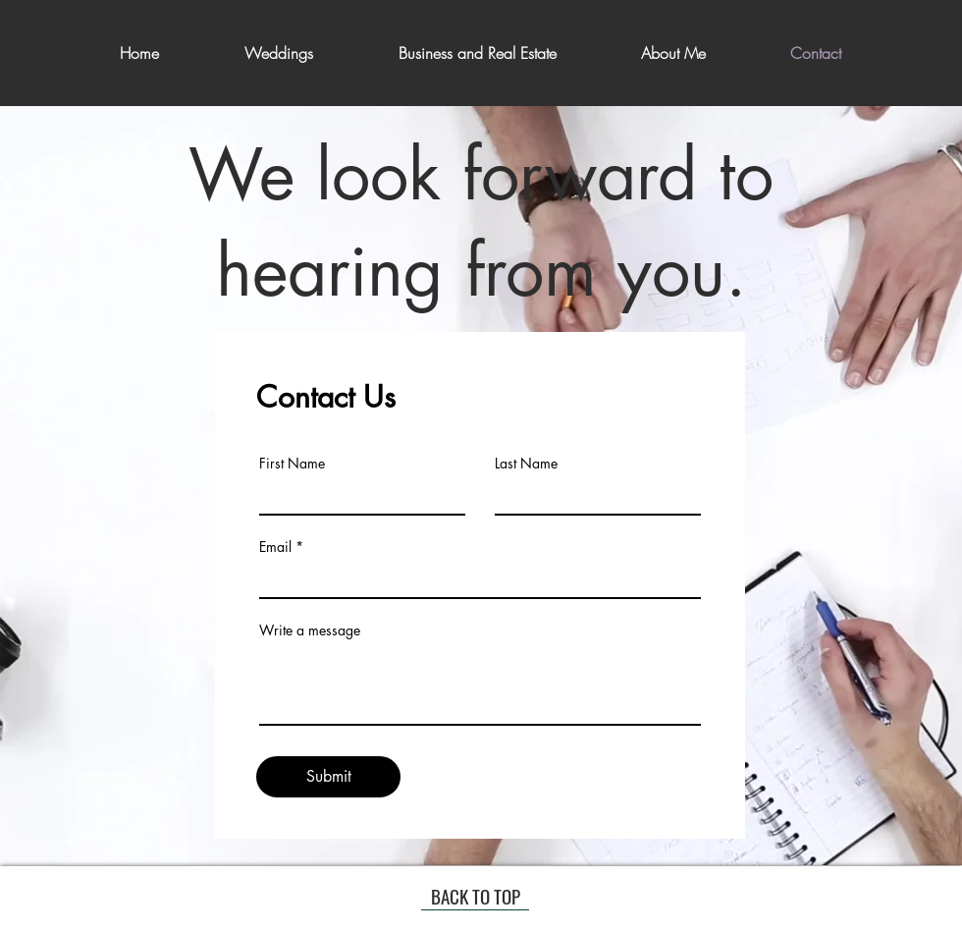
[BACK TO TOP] (475, 895)
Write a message (309, 630)
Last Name (526, 463)
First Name (292, 463)
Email (275, 547)
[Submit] (328, 776)
